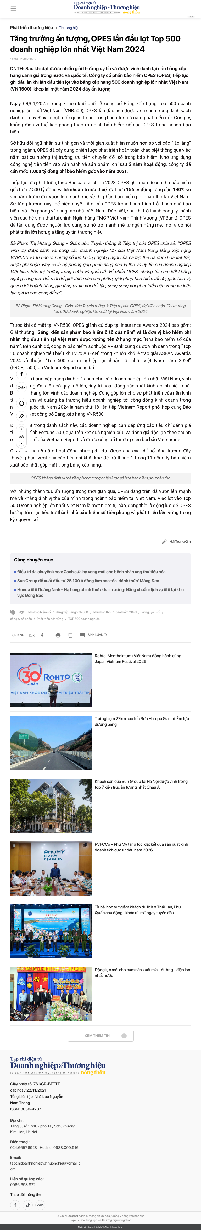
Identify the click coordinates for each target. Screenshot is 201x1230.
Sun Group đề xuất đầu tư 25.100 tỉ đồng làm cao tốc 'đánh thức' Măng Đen (88, 580)
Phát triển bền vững (50, 619)
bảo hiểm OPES (126, 612)
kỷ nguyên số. (151, 612)
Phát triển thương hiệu (33, 27)
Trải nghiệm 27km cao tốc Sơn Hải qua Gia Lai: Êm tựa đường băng (142, 721)
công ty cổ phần (21, 619)
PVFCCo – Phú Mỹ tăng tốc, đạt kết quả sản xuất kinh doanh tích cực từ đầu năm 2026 (141, 847)
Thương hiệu (69, 28)
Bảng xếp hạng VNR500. (72, 612)
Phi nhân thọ (102, 612)
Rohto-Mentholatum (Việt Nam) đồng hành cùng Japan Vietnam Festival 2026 (138, 658)
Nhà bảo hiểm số (39, 612)
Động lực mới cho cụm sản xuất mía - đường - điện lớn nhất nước (142, 972)
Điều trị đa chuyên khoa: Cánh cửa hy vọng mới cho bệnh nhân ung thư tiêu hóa (91, 571)
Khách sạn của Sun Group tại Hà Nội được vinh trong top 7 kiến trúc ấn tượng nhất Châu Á (141, 784)
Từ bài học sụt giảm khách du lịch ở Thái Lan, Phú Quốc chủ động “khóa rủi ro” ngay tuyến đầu (138, 910)
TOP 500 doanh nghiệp (84, 619)
